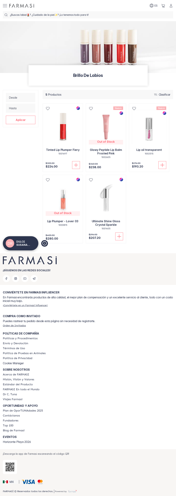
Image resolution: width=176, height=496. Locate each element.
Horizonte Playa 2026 (17, 442)
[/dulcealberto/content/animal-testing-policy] (24, 353)
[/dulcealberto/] (21, 6)
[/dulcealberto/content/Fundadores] (10, 420)
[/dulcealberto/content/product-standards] (18, 384)
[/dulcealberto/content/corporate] (21, 389)
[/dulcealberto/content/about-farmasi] (16, 374)
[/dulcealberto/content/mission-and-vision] (18, 379)
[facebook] (6, 278)
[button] (20, 120)
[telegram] (34, 278)
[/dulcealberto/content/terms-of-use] (14, 348)
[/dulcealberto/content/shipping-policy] (15, 343)
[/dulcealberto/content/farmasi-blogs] (14, 430)
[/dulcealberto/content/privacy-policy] (17, 358)
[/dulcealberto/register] (25, 305)
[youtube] (24, 278)
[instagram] (15, 278)
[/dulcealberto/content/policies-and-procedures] (20, 338)
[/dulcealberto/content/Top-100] (8, 425)
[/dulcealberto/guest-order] (14, 325)
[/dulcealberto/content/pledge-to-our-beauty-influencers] (10, 394)
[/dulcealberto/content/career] (12, 399)
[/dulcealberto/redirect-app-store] (10, 467)
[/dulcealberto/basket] (163, 6)
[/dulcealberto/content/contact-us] (11, 415)
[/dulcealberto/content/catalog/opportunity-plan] (23, 410)
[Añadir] (76, 165)
